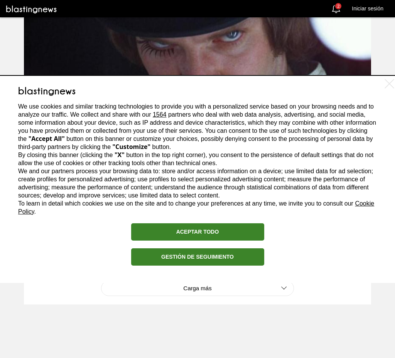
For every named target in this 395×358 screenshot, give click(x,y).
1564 (160, 114)
